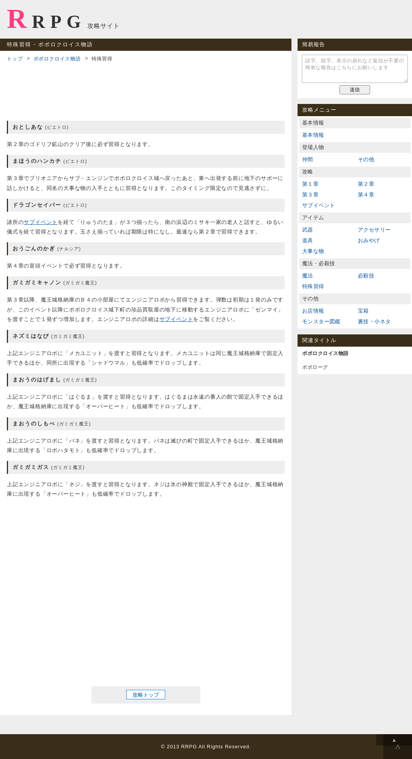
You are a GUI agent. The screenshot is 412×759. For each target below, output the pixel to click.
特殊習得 (313, 286)
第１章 (310, 184)
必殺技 (366, 275)
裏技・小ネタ (374, 321)
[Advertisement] (146, 90)
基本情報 (313, 135)
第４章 (366, 194)
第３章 (310, 194)
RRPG (46, 18)
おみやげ (369, 240)
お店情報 (313, 311)
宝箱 (363, 311)
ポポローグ (315, 367)
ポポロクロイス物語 (57, 59)
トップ (15, 59)
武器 (307, 230)
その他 (366, 159)
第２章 (366, 184)
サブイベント (41, 222)
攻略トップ (145, 695)
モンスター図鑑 (321, 321)
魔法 (307, 275)
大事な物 (313, 251)
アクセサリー (374, 230)
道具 (307, 240)
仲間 (307, 159)
